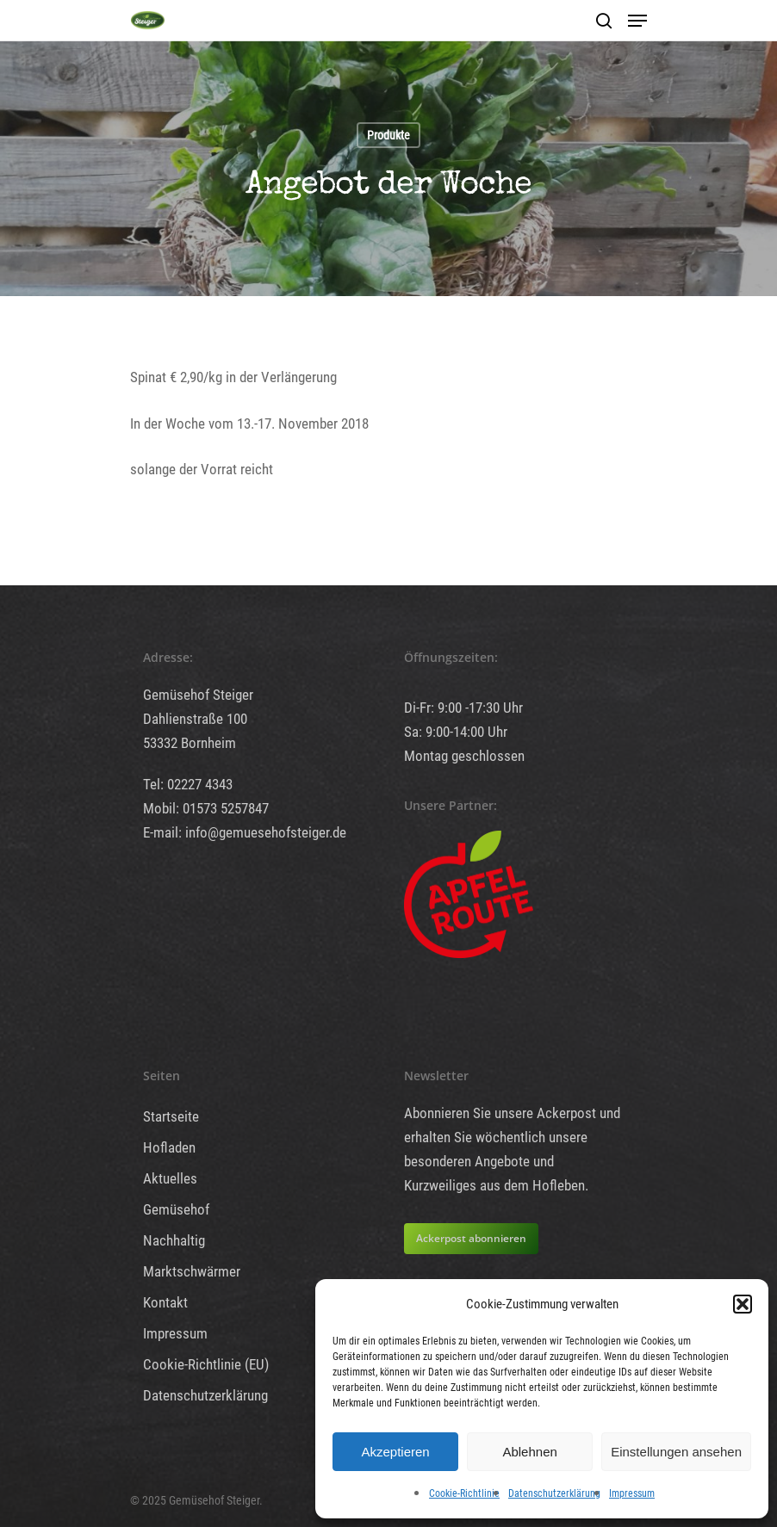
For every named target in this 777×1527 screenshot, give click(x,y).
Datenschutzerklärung (554, 1493)
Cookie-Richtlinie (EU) (206, 1364)
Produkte (388, 135)
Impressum (632, 1493)
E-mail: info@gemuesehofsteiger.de (244, 832)
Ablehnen (529, 1451)
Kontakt (165, 1302)
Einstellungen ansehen (676, 1451)
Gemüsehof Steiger (198, 694)
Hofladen (169, 1147)
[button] (742, 1304)
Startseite (171, 1116)
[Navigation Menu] (637, 20)
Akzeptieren (395, 1451)
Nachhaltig (174, 1240)
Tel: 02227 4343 (188, 784)
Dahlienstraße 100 (195, 718)
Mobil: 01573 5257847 (206, 808)
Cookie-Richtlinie (464, 1493)
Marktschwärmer (191, 1271)
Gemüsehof (176, 1209)
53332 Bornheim (189, 742)
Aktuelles (170, 1178)
